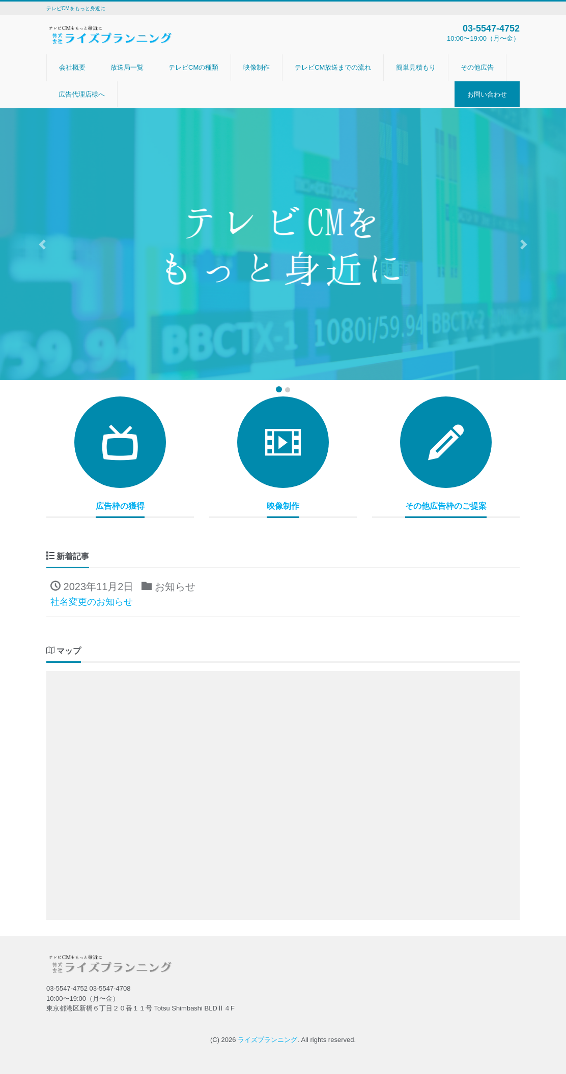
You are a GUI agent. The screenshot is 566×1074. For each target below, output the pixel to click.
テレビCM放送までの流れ (333, 67)
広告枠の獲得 (120, 506)
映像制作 (256, 67)
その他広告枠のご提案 (446, 506)
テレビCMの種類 (193, 67)
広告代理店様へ (82, 94)
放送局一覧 (127, 67)
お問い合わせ (487, 94)
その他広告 (477, 67)
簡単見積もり (416, 67)
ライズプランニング (267, 1040)
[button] (42, 244)
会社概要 (72, 67)
